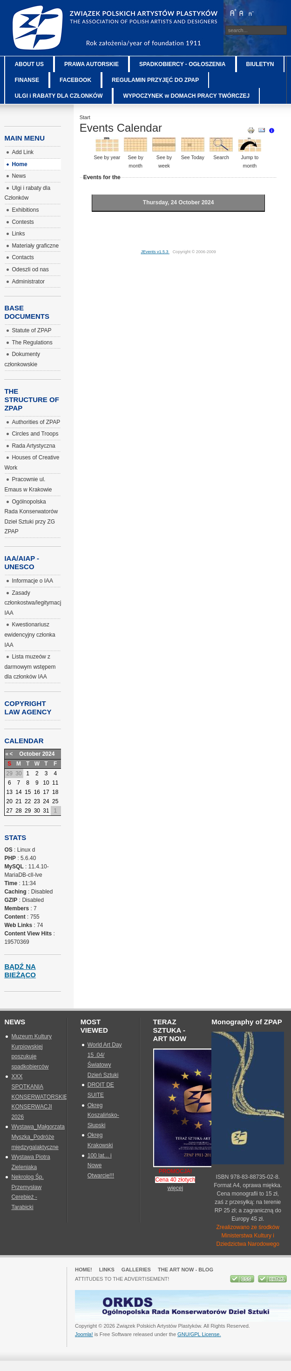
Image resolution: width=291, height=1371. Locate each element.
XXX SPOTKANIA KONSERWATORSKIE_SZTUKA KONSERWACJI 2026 (52, 1096)
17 (46, 792)
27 (10, 810)
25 (55, 801)
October (30, 754)
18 (55, 792)
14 (18, 792)
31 (46, 810)
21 (18, 801)
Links (107, 1269)
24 (46, 801)
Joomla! (84, 1334)
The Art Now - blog (185, 1269)
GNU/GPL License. (199, 1334)
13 (10, 792)
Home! (83, 1269)
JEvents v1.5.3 (155, 251)
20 (10, 801)
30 (37, 810)
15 (28, 792)
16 (37, 792)
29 (28, 810)
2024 (48, 754)
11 (55, 783)
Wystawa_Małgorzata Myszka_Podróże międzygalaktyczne (38, 1136)
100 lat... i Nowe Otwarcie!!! (101, 1165)
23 (37, 801)
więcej (175, 1188)
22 (28, 801)
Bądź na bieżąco (20, 970)
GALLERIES (136, 1269)
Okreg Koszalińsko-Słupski (103, 1115)
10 (46, 783)
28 (18, 810)
